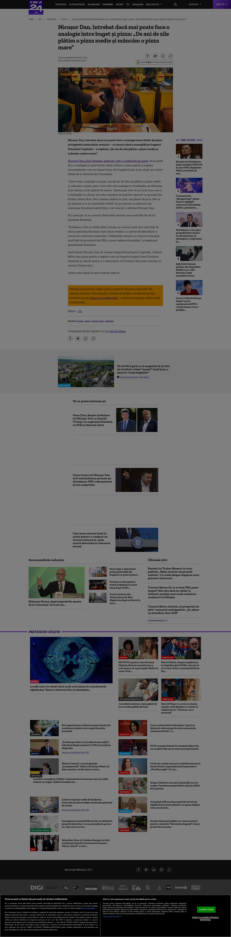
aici (54, 922)
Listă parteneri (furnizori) (112, 916)
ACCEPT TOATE (206, 909)
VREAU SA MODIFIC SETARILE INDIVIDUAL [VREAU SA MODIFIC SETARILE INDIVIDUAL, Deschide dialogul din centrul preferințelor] (205, 918)
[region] (115, 916)
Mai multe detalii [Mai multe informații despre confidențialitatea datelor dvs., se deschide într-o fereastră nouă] (89, 908)
